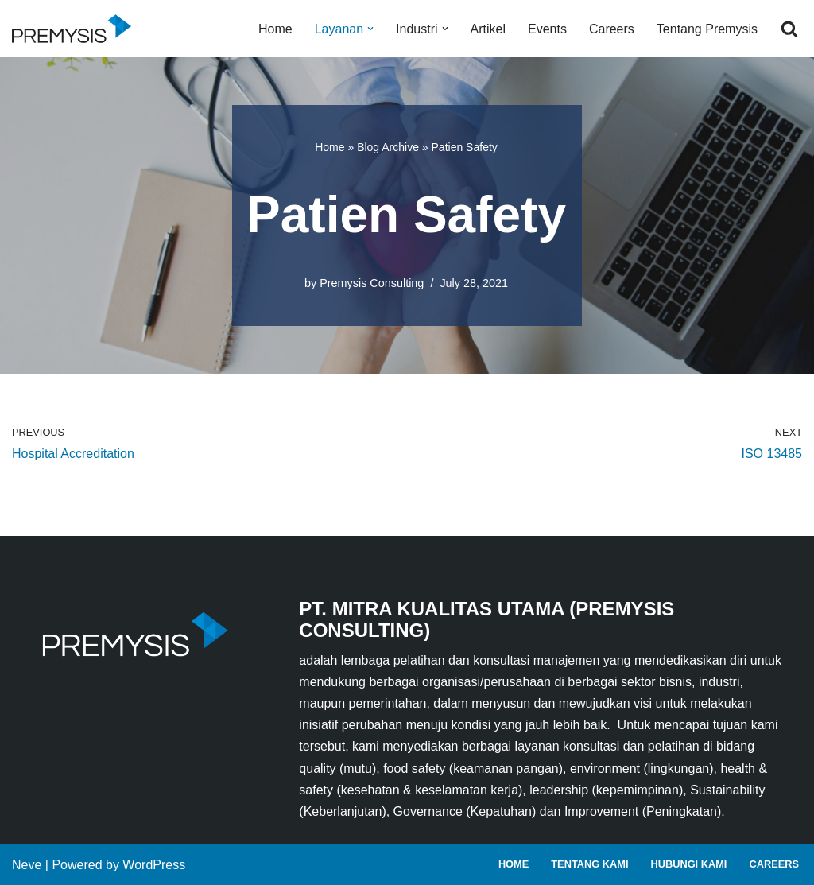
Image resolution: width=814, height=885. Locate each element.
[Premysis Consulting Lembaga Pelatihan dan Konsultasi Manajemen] (75, 28)
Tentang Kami (589, 864)
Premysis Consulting (372, 283)
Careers (611, 29)
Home (275, 29)
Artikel (488, 29)
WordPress (153, 864)
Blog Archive (388, 147)
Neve (26, 864)
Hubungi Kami (688, 864)
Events (547, 29)
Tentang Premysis (707, 29)
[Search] (789, 28)
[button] (370, 28)
